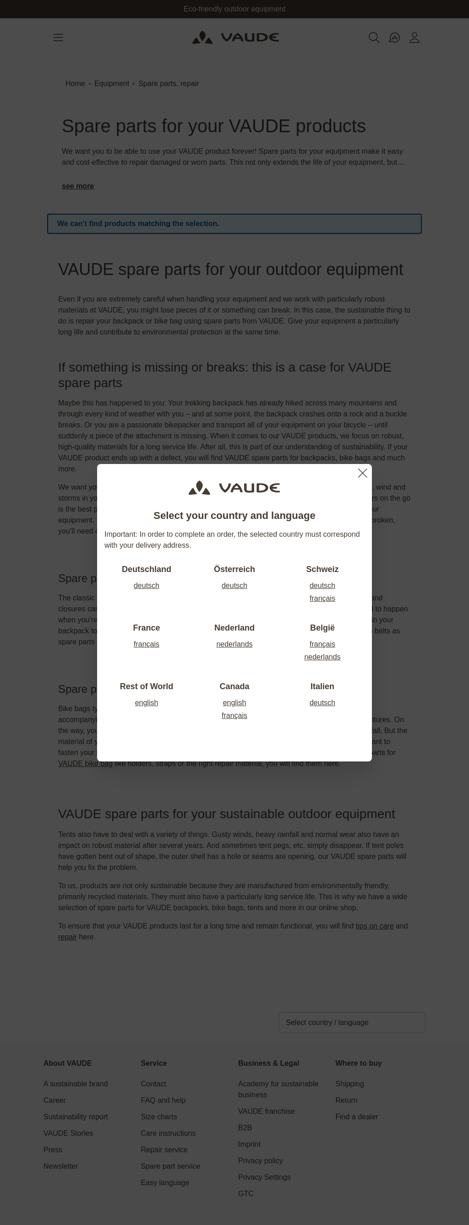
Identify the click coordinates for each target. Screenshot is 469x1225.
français (322, 598)
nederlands (234, 644)
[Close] (362, 473)
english (146, 703)
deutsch (146, 585)
